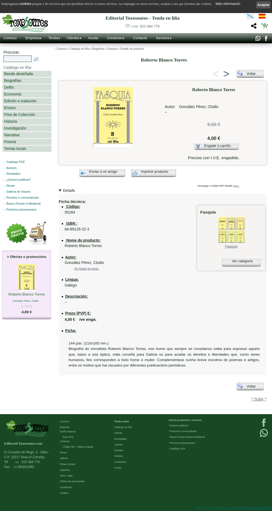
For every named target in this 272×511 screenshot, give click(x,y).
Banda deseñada (18, 74)
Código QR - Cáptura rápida (78, 446)
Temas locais (15, 148)
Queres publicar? (179, 425)
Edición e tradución (20, 101)
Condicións (115, 38)
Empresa (32, 38)
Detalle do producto (132, 48)
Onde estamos (68, 431)
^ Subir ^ (259, 399)
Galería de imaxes (18, 191)
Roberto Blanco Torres (26, 294)
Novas (10, 185)
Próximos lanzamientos (182, 443)
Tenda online (121, 421)
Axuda (93, 38)
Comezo (10, 38)
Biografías (12, 80)
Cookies (64, 493)
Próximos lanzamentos (21, 209)
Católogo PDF (178, 448)
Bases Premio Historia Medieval (187, 437)
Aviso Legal (66, 475)
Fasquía (112, 48)
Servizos (162, 38)
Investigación (15, 128)
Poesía (10, 142)
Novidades (13, 173)
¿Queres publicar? (18, 179)
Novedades (120, 439)
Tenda (53, 38)
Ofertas (118, 433)
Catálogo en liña (79, 48)
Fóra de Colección (19, 114)
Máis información (227, 4)
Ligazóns (65, 470)
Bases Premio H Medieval (23, 203)
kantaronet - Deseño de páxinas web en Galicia (243, 507)
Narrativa (12, 135)
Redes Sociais (68, 464)
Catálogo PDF (15, 162)
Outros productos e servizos (185, 420)
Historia (10, 121)
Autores (11, 168)
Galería (64, 458)
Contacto (140, 38)
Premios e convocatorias (22, 197)
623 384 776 (145, 26)
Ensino (10, 108)
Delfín (9, 87)
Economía (12, 94)
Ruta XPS (68, 437)
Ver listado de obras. (86, 268)
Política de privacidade (72, 481)
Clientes (73, 38)
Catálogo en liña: (18, 67)
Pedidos (118, 456)
